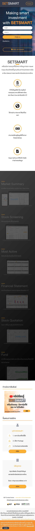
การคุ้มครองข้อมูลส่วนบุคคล (26, 519)
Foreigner (29, 4)
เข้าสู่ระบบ (17, 37)
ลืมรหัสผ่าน (6, 41)
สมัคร (17, 486)
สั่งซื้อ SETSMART (17, 49)
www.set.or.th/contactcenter (23, 497)
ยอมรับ (5, 528)
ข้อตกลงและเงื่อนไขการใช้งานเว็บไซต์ (10, 519)
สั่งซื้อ (17, 451)
